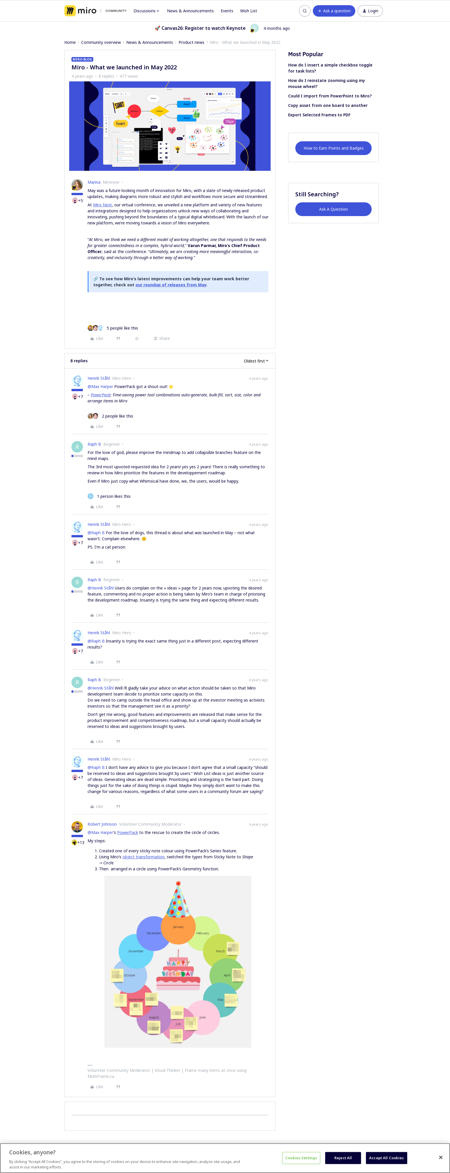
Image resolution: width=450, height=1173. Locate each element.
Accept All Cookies (386, 1157)
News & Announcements (190, 10)
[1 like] (109, 496)
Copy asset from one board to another (328, 105)
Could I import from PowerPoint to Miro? (330, 96)
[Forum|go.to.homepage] (95, 11)
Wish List (248, 10)
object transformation (143, 856)
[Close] (441, 1157)
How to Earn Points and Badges (334, 148)
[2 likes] (110, 416)
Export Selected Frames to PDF (319, 115)
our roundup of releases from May (170, 284)
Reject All (343, 1157)
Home (70, 42)
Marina (94, 182)
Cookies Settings (301, 1157)
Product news (191, 42)
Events (227, 10)
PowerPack (100, 394)
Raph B (94, 444)
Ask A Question (333, 209)
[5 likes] (113, 328)
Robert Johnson (102, 824)
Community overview (101, 42)
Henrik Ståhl (99, 378)
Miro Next (102, 204)
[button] (334, 11)
